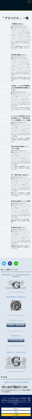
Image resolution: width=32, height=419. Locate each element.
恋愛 (17, 41)
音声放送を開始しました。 (19, 55)
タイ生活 (20, 32)
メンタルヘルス (20, 39)
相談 (22, 41)
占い (14, 41)
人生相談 (22, 102)
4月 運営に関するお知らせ (19, 175)
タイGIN (22, 30)
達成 (28, 41)
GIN (20, 27)
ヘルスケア (19, 38)
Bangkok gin (16, 27)
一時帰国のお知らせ (17, 24)
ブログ (14, 38)
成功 (20, 41)
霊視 (22, 43)
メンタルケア (24, 101)
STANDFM (24, 27)
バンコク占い (25, 98)
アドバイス (19, 29)
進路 (25, 41)
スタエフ (25, 29)
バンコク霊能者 (21, 99)
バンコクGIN (18, 33)
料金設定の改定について (18, 227)
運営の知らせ (23, 26)
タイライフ (18, 95)
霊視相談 (26, 43)
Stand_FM (13, 29)
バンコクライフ (23, 35)
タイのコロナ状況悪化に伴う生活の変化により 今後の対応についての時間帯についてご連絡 (20, 118)
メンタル (25, 38)
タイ (18, 30)
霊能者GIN (17, 43)
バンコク (21, 96)
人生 (25, 39)
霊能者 (12, 43)
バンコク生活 (19, 36)
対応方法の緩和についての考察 (20, 201)
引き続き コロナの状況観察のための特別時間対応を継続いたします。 (20, 88)
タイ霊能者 (26, 32)
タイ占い (15, 32)
